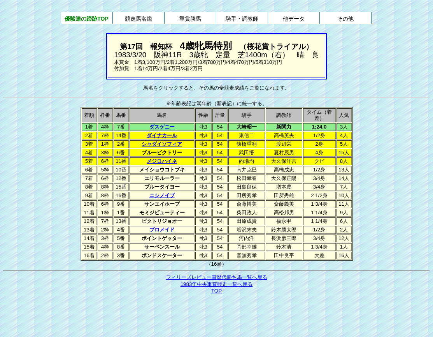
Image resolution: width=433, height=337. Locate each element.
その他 (345, 19)
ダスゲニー (162, 127)
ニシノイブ (162, 195)
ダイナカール (162, 135)
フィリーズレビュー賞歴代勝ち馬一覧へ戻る (216, 277)
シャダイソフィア (162, 144)
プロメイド (162, 230)
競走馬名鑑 (138, 19)
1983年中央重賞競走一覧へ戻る (217, 284)
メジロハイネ (162, 161)
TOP (216, 291)
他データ (294, 19)
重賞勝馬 (190, 19)
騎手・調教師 (242, 19)
